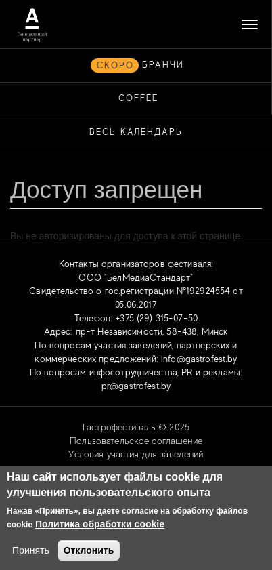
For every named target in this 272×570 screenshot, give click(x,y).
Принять (30, 550)
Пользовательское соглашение (136, 440)
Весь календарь (136, 132)
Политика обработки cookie (99, 523)
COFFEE (138, 98)
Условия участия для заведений (135, 454)
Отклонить (89, 550)
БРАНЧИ (163, 65)
